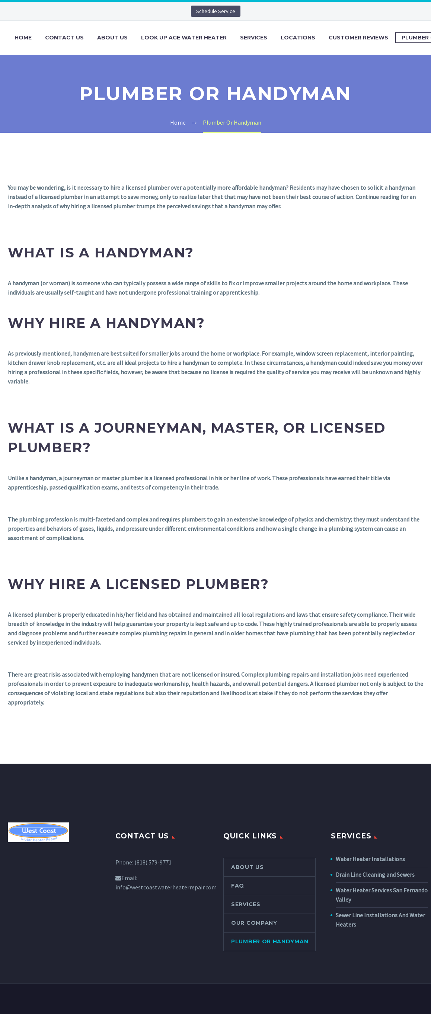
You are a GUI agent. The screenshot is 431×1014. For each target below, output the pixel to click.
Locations (298, 37)
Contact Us (64, 37)
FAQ (237, 885)
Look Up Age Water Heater (184, 37)
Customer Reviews (358, 37)
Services (253, 37)
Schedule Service (215, 11)
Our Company (254, 923)
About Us (112, 37)
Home (23, 37)
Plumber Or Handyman (269, 941)
